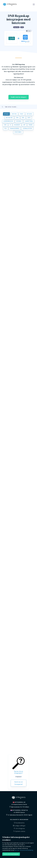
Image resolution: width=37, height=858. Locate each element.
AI (10, 125)
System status (20, 831)
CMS (5, 125)
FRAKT (21, 114)
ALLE (6, 114)
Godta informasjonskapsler (11, 854)
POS (5, 128)
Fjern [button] (28, 31)
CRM (17, 117)
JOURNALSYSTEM (27, 128)
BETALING (29, 114)
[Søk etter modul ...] (20, 107)
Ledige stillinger (20, 826)
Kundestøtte (20, 823)
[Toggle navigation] (33, 4)
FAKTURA (14, 114)
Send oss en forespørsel (18, 783)
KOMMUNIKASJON (8, 121)
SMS (23, 117)
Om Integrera (20, 828)
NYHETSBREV (18, 132)
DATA (29, 117)
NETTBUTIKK (9, 117)
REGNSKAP (17, 125)
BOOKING (18, 121)
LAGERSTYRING (29, 121)
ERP (24, 125)
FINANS (30, 125)
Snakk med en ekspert (18, 97)
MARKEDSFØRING (14, 128)
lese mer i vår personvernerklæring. (24, 850)
